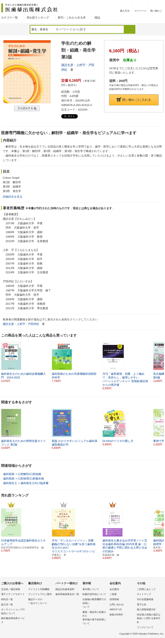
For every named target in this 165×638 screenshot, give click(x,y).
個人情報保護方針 (146, 609)
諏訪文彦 (67, 65)
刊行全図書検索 (145, 599)
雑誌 (97, 17)
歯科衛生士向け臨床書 (35, 483)
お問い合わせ (117, 604)
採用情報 (114, 599)
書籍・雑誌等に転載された (94, 618)
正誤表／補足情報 (10, 589)
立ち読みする (25, 108)
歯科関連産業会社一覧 (67, 594)
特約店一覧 (7, 599)
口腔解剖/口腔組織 (29, 474)
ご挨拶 (113, 594)
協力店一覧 (7, 604)
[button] (161, 362)
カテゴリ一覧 (9, 17)
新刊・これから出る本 (72, 17)
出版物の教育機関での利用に (94, 603)
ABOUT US (116, 609)
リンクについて (145, 627)
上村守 (80, 65)
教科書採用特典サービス (13, 620)
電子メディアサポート (13, 594)
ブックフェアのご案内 (40, 594)
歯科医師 (8, 474)
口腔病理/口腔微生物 (31, 478)
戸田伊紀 (33, 324)
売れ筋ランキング (38, 17)
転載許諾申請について (94, 594)
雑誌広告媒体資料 (64, 589)
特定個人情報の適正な (149, 618)
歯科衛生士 (10, 483)
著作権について (90, 589)
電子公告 (141, 604)
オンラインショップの (13, 611)
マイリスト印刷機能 (38, 589)
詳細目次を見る (12, 196)
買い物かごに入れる (134, 99)
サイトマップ (144, 594)
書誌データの (40, 601)
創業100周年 (116, 614)
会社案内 (114, 589)
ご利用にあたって (146, 589)
